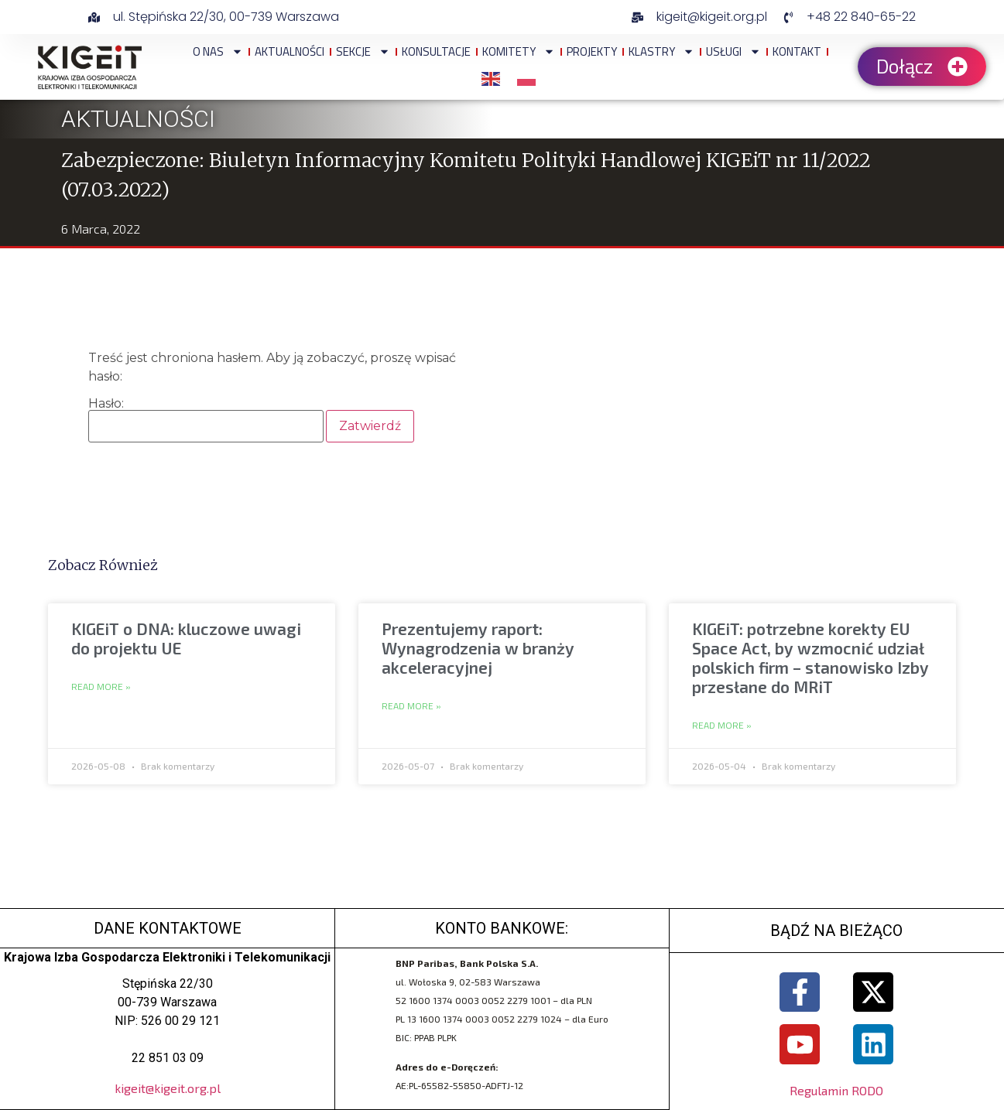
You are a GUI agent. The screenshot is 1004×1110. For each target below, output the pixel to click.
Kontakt (797, 51)
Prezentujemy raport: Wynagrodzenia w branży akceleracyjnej (478, 648)
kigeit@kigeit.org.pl (168, 1088)
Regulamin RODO (836, 1091)
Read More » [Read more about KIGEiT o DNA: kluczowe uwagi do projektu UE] (101, 687)
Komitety (518, 51)
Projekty (592, 51)
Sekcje (363, 51)
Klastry (661, 51)
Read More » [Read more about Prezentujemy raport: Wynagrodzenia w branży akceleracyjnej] (411, 706)
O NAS (218, 51)
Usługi (733, 51)
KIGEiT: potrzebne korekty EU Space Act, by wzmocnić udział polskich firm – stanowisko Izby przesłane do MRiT (810, 658)
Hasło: (206, 420)
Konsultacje (436, 51)
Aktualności (289, 51)
